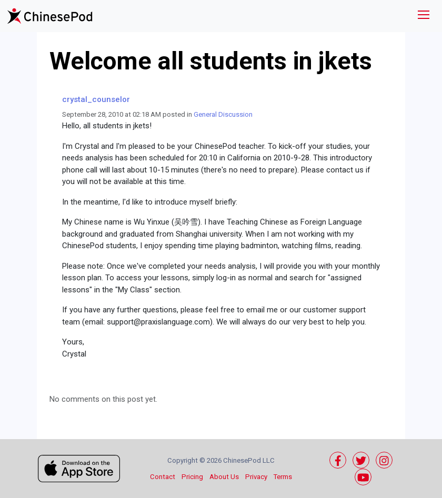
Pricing (192, 477)
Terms (283, 477)
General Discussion (223, 114)
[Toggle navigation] (423, 16)
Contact (162, 477)
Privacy (256, 477)
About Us (224, 477)
